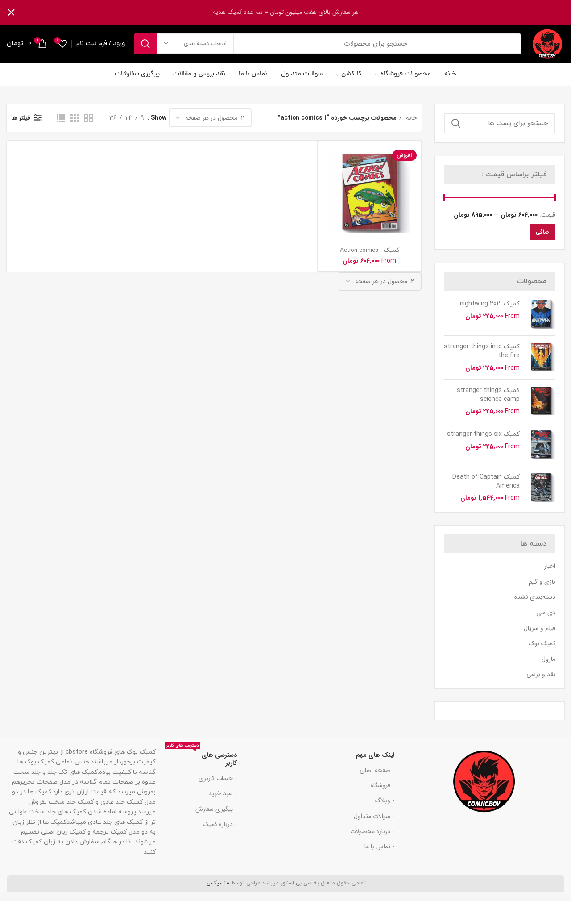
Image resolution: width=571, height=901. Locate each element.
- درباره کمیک (220, 832)
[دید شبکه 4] (61, 126)
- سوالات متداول (374, 824)
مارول (548, 667)
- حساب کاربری (218, 786)
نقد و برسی (540, 682)
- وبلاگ (384, 808)
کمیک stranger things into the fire (482, 359)
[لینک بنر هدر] (299, 12)
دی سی (545, 621)
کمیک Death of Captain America (486, 489)
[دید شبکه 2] (88, 126)
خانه (410, 126)
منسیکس (217, 891)
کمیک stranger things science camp (488, 403)
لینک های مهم (375, 763)
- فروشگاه (382, 793)
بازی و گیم (542, 590)
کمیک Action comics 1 (370, 258)
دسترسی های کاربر (201, 765)
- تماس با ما (379, 854)
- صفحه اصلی (377, 778)
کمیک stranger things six (483, 442)
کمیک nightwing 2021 (490, 312)
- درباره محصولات (372, 839)
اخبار (549, 574)
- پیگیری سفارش (216, 817)
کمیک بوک (542, 651)
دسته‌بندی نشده (534, 605)
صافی (542, 240)
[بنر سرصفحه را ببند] (11, 12)
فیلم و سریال (539, 636)
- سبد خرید (222, 801)
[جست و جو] (323, 48)
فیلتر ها (20, 126)
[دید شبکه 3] (74, 126)
